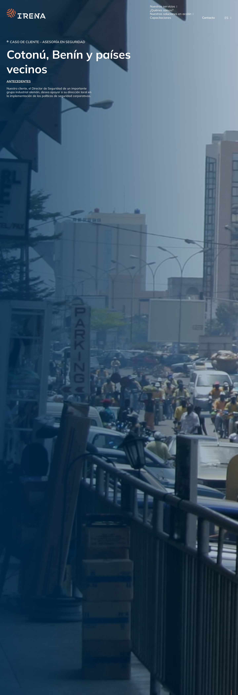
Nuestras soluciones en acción (170, 14)
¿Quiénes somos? (161, 10)
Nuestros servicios (162, 6)
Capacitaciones (160, 18)
